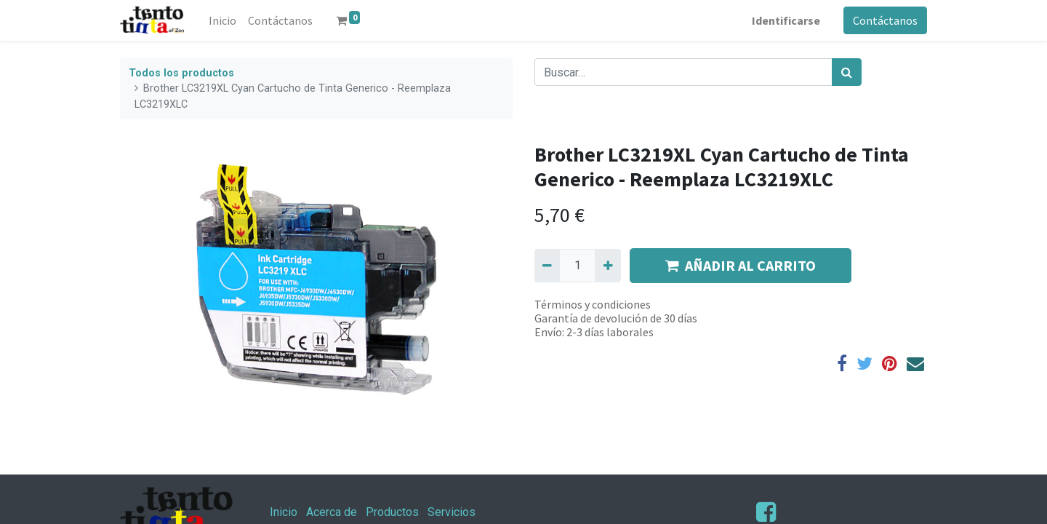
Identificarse (786, 20)
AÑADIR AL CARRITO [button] (740, 265)
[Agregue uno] (607, 265)
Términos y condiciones (592, 304)
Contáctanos (885, 20)
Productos (392, 512)
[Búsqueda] (847, 72)
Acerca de (331, 512)
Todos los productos (181, 73)
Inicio (283, 512)
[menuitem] (222, 20)
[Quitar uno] (547, 265)
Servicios (452, 512)
